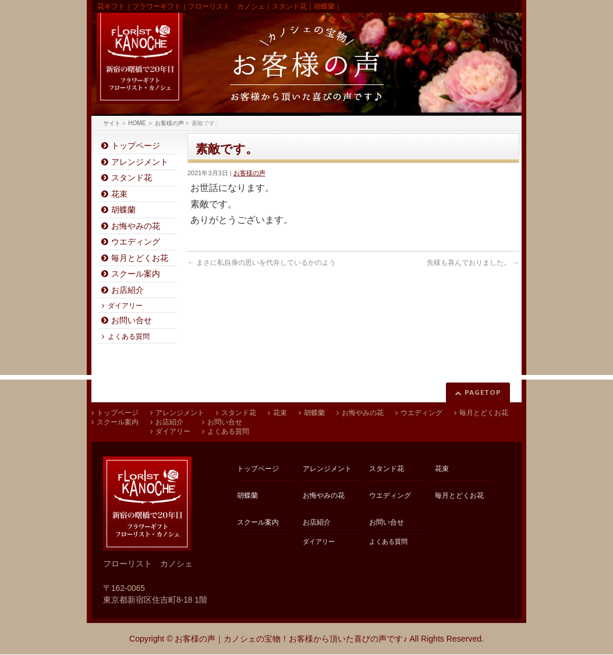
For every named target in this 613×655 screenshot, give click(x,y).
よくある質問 (129, 336)
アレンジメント (139, 162)
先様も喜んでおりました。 (473, 263)
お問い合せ (131, 320)
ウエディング (135, 242)
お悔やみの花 (135, 226)
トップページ (135, 145)
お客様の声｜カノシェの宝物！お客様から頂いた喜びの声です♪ (291, 638)
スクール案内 (135, 274)
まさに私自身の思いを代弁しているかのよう (261, 263)
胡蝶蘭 (123, 210)
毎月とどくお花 (139, 258)
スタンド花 (131, 178)
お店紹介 (127, 290)
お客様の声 (249, 172)
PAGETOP (483, 392)
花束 (119, 194)
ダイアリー (125, 306)
